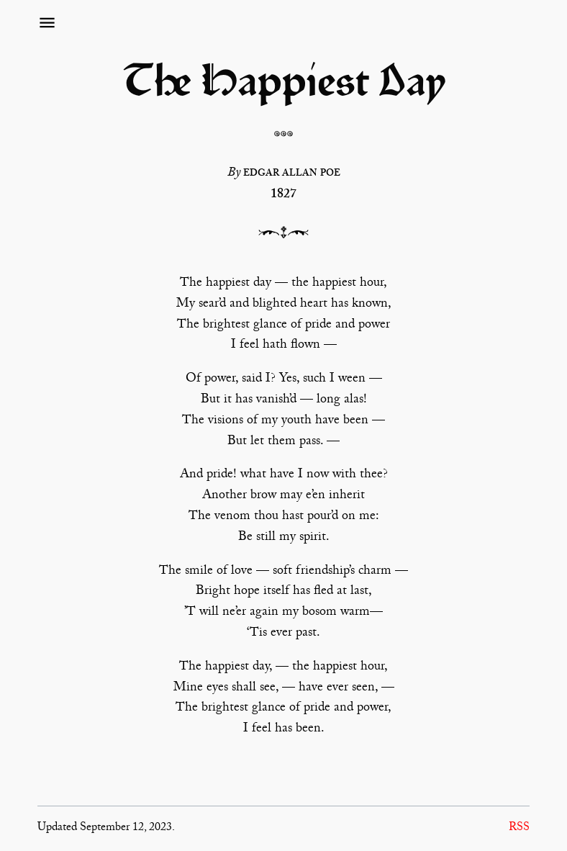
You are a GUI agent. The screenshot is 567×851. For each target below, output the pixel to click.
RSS (519, 828)
